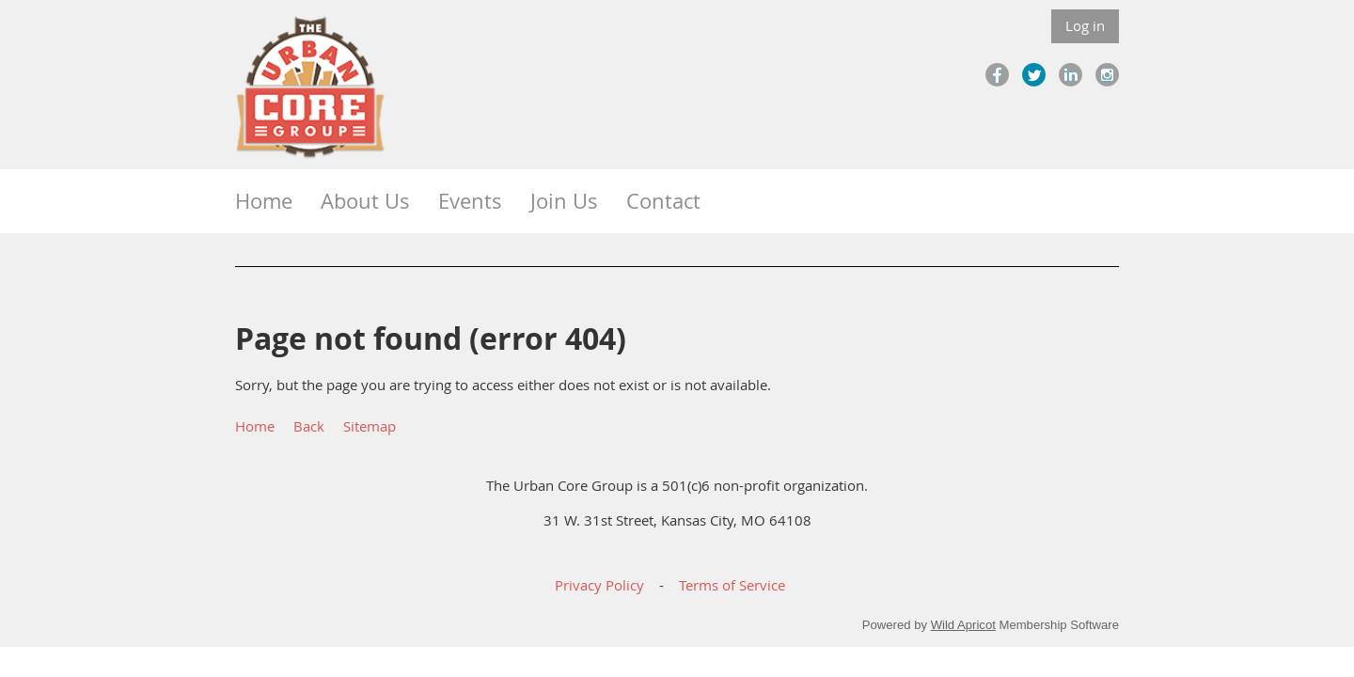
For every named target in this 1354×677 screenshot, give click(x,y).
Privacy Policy (599, 584)
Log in (1085, 25)
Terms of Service (732, 584)
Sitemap (369, 426)
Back (308, 426)
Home (255, 426)
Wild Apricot (963, 625)
